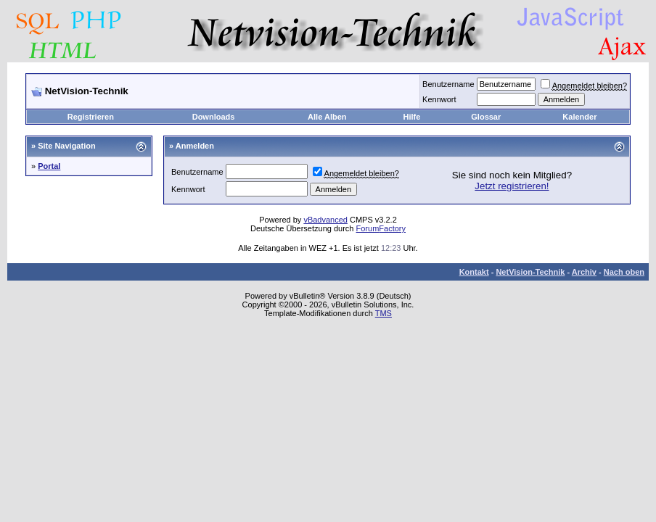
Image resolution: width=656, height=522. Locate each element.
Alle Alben (327, 116)
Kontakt (474, 272)
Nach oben (624, 272)
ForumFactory (381, 228)
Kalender (579, 116)
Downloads (213, 116)
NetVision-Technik (530, 272)
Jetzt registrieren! (512, 186)
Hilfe (412, 116)
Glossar (486, 116)
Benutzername (448, 84)
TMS (383, 313)
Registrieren (90, 116)
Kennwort (439, 99)
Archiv (584, 272)
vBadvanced (325, 219)
